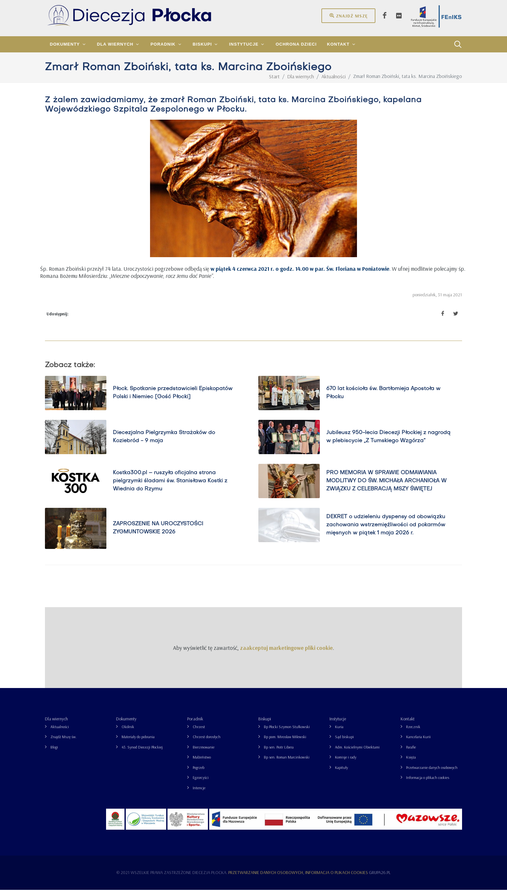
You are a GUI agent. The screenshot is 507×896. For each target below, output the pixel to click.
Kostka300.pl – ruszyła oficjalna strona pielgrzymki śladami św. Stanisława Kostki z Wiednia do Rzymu (170, 486)
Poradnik (195, 725)
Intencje (199, 794)
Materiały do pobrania (138, 742)
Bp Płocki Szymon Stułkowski (287, 732)
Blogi (54, 753)
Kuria (339, 732)
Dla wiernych (56, 725)
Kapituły (341, 773)
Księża (411, 763)
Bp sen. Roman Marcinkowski (286, 763)
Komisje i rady (345, 763)
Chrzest (199, 732)
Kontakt (408, 725)
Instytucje (337, 725)
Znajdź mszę (348, 15)
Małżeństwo (202, 763)
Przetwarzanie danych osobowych (432, 773)
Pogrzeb (198, 773)
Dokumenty (126, 725)
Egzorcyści (201, 783)
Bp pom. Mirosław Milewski (285, 742)
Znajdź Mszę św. (63, 742)
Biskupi (264, 725)
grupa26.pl (380, 878)
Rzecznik (413, 732)
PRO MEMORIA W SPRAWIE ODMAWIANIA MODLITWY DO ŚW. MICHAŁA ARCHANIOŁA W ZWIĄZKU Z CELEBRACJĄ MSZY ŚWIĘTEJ (386, 486)
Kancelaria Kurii (418, 742)
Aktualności (59, 732)
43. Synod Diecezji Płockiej (142, 753)
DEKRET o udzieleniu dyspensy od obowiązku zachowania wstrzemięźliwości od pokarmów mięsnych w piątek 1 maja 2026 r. (385, 530)
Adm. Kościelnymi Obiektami (357, 753)
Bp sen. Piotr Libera (279, 753)
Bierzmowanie (203, 753)
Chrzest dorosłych (207, 742)
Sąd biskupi (344, 742)
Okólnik (128, 732)
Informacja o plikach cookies (427, 783)
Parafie (411, 753)
